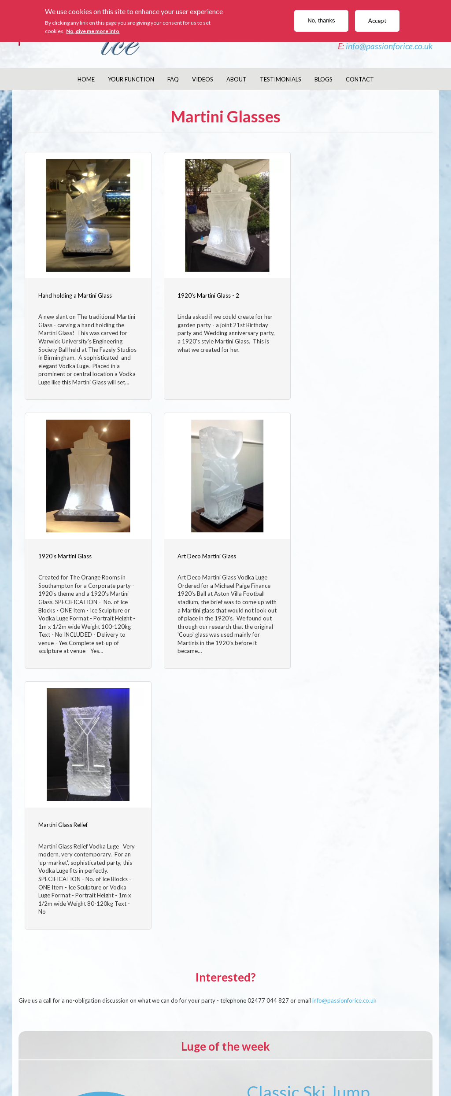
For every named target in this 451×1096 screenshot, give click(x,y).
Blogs (323, 79)
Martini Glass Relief (201, 561)
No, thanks (321, 20)
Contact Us (103, 1063)
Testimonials (280, 79)
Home (86, 79)
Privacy (346, 1063)
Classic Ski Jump (308, 837)
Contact (360, 79)
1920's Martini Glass (341, 294)
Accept (377, 20)
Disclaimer (142, 1063)
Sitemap (391, 1063)
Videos (202, 79)
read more (308, 974)
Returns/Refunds (219, 1063)
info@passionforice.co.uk (389, 46)
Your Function (131, 79)
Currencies (313, 1063)
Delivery (176, 1063)
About (236, 79)
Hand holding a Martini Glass (75, 294)
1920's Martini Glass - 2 (207, 294)
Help (368, 1063)
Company (66, 1063)
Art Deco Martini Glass (67, 561)
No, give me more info (92, 31)
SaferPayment (270, 1063)
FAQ (173, 79)
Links (415, 1063)
